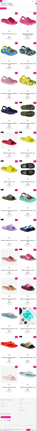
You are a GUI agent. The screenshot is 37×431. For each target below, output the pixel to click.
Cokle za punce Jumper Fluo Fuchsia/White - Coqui (28, 34)
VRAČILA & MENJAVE (4, 403)
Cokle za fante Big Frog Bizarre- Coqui (28, 63)
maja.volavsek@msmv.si (30, 425)
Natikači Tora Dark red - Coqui (9, 153)
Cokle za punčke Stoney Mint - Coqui (27, 210)
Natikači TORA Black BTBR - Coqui (28, 181)
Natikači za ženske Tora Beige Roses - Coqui (9, 299)
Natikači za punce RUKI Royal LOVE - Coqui (27, 241)
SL (3, 1)
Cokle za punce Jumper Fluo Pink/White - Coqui (9, 94)
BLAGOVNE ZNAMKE (4, 406)
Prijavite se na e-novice (5, 417)
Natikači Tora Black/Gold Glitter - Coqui (28, 357)
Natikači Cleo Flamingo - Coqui (28, 270)
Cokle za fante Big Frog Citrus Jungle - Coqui (28, 94)
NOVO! (21, 102)
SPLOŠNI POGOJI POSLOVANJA (24, 403)
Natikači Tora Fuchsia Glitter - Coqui (9, 33)
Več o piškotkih (32, 430)
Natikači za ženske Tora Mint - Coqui (27, 328)
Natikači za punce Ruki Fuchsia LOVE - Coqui (28, 299)
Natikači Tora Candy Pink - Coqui (9, 387)
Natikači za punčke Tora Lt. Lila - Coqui (9, 240)
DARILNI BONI (3, 405)
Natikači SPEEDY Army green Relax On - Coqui (28, 124)
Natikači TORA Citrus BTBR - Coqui (28, 153)
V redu (28, 429)
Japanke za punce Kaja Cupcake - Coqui (9, 328)
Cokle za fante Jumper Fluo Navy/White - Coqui (9, 124)
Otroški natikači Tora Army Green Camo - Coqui (9, 211)
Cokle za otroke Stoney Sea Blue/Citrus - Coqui (9, 64)
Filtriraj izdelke (3, 8)
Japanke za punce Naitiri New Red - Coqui (9, 358)
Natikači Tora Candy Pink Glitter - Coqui (9, 270)
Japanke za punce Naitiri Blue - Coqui (27, 387)
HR (5, 1)
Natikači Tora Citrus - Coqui (9, 181)
